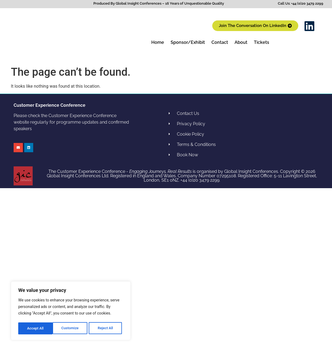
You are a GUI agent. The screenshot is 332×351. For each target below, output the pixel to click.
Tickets (261, 42)
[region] (71, 311)
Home (157, 42)
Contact (219, 42)
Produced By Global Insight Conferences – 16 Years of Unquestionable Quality (158, 3)
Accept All (106, 328)
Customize (35, 328)
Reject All (71, 328)
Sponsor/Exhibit (188, 42)
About (241, 42)
